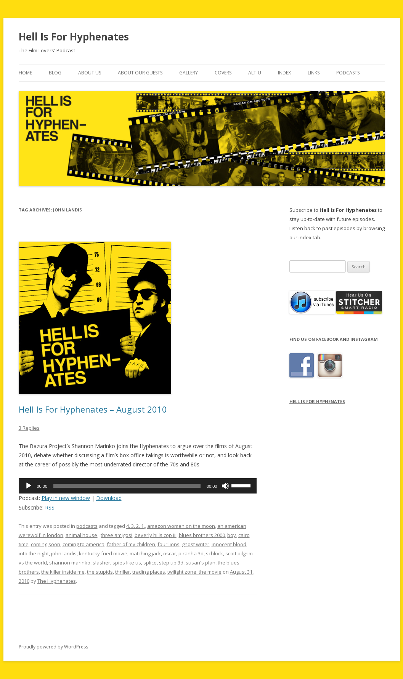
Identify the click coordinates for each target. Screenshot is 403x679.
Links (314, 72)
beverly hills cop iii (156, 535)
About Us (89, 72)
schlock (214, 553)
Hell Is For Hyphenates (74, 37)
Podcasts (348, 72)
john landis (64, 553)
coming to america (83, 544)
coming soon (45, 544)
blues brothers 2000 (202, 535)
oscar (169, 553)
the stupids (100, 571)
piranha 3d (191, 553)
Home (25, 72)
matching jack (145, 553)
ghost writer (195, 544)
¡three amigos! (116, 535)
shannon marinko (69, 562)
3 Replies (29, 427)
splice (150, 562)
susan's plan (200, 562)
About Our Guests (140, 72)
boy (231, 535)
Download (109, 498)
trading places (148, 571)
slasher (101, 562)
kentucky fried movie (103, 553)
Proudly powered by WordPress (53, 647)
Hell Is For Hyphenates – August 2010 (93, 409)
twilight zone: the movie (194, 571)
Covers (223, 72)
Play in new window (66, 498)
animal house (81, 535)
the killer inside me (63, 571)
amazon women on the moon (181, 526)
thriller (122, 571)
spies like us (126, 562)
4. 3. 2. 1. (135, 526)
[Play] (28, 486)
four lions (168, 544)
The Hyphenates (56, 580)
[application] (138, 486)
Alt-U (254, 72)
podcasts (87, 526)
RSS (50, 507)
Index (284, 72)
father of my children (131, 544)
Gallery (188, 72)
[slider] (127, 486)
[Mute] (225, 486)
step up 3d (171, 562)
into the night (34, 553)
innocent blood (229, 544)
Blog (55, 72)
